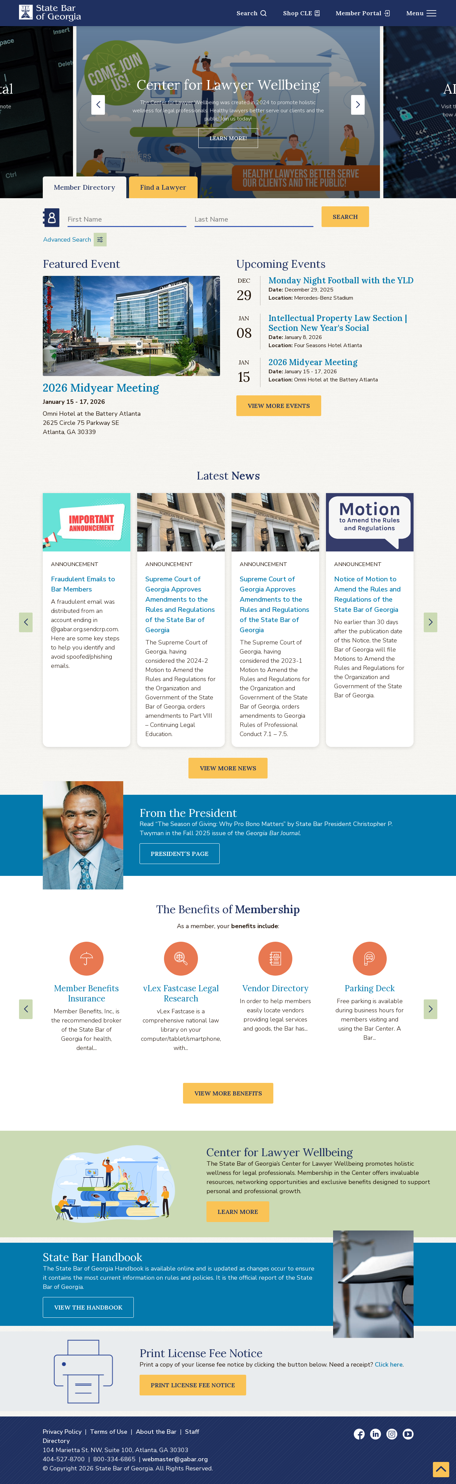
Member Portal (363, 13)
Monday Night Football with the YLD (341, 280)
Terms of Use (108, 1432)
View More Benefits (228, 1093)
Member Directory (84, 187)
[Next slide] (430, 1009)
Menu (421, 13)
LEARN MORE (238, 1212)
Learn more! (228, 138)
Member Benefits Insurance (86, 993)
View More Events (279, 406)
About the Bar (156, 1432)
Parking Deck (370, 988)
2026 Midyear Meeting (101, 388)
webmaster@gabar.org (175, 1459)
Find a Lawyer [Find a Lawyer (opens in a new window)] (163, 187)
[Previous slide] (26, 1009)
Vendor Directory (275, 988)
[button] (98, 105)
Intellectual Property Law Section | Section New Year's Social (338, 323)
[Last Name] (254, 220)
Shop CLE (301, 13)
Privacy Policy (62, 1432)
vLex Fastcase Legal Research (181, 993)
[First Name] (127, 220)
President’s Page (179, 854)
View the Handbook (88, 1307)
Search (252, 13)
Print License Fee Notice (193, 1385)
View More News (228, 768)
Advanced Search (75, 239)
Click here (389, 1364)
